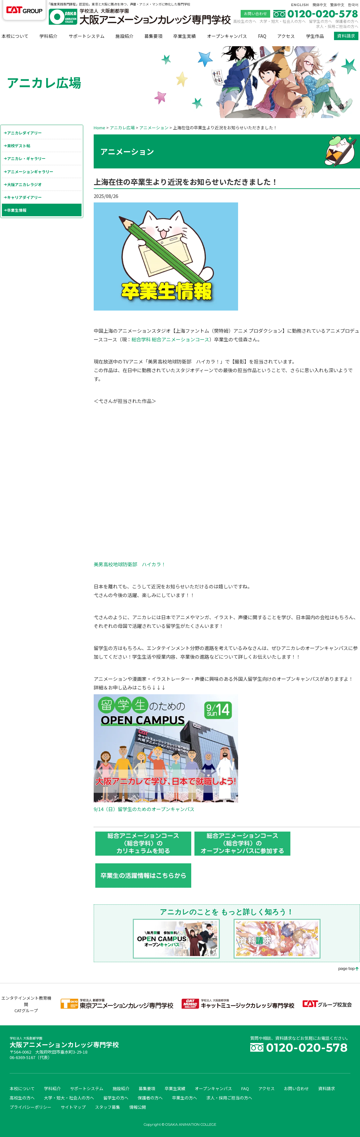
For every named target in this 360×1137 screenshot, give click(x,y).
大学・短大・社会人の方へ (283, 21)
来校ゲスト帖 (18, 145)
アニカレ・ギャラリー (26, 158)
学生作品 (315, 36)
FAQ (262, 36)
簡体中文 (320, 5)
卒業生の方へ (184, 1098)
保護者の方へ (346, 21)
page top (344, 969)
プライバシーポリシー (30, 1107)
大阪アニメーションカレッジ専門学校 (64, 1043)
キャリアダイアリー (24, 197)
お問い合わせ (255, 13)
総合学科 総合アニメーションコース (170, 339)
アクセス (286, 36)
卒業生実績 (184, 36)
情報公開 (137, 1107)
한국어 (353, 5)
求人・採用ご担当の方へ (337, 26)
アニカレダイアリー (24, 132)
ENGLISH (300, 5)
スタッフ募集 (107, 1107)
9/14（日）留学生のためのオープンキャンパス (144, 809)
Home (99, 127)
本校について (15, 36)
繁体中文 (337, 5)
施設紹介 (124, 36)
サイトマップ (73, 1107)
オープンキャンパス (227, 36)
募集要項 (153, 36)
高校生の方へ (244, 21)
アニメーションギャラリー (30, 171)
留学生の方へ (320, 21)
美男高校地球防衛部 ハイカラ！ (130, 564)
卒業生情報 (16, 210)
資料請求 (346, 35)
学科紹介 (48, 36)
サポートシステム (87, 36)
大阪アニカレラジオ (24, 184)
